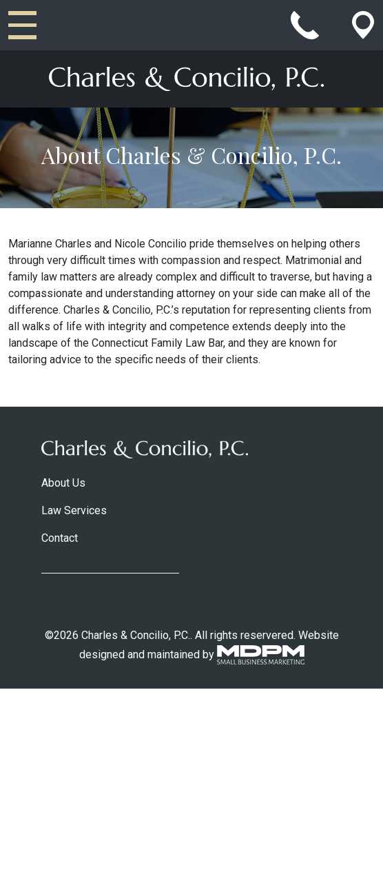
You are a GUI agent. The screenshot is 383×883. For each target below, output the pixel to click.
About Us (63, 482)
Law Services (74, 510)
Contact (59, 538)
